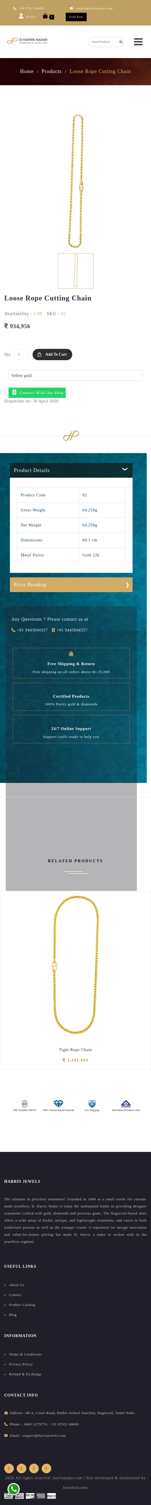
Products (52, 71)
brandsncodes (75, 1487)
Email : (16, 1436)
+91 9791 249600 (28, 8)
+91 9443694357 (29, 630)
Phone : (16, 1424)
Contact (15, 1295)
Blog (13, 1315)
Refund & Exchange (25, 1374)
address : (17, 1413)
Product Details (32, 470)
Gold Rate (76, 16)
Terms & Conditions (25, 1354)
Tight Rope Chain (75, 1050)
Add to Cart (56, 354)
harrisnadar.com (67, 1478)
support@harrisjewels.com (91, 8)
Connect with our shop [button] (37, 392)
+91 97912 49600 (64, 1424)
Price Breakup (30, 585)
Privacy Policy (21, 1364)
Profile (27, 15)
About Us (16, 1285)
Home (27, 71)
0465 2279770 (35, 1424)
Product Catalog (22, 1305)
